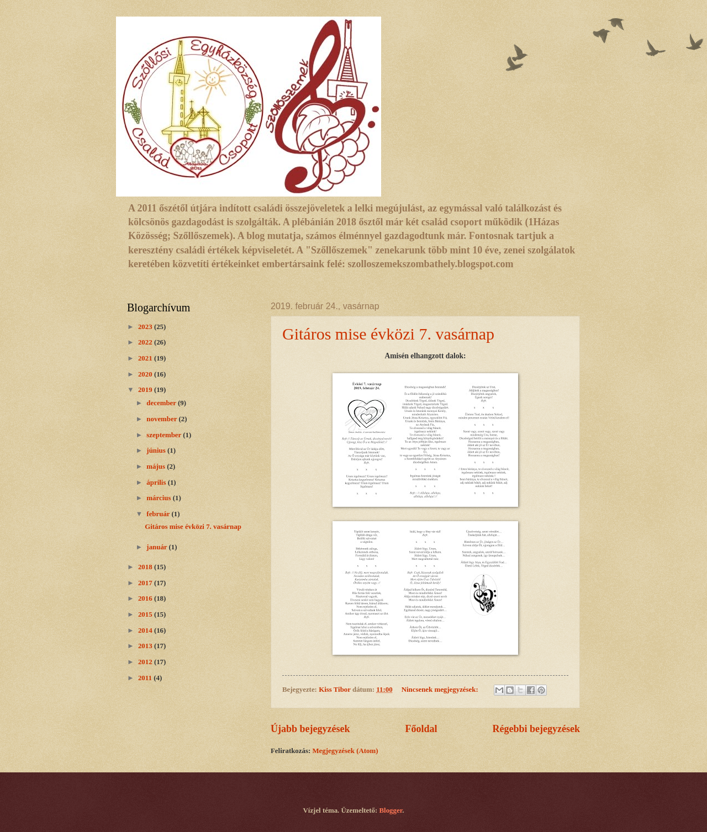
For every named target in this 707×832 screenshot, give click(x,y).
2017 (146, 583)
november (162, 419)
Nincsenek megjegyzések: (441, 689)
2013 (146, 646)
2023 (146, 327)
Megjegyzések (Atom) (345, 751)
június (156, 450)
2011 (146, 678)
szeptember (164, 435)
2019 (146, 390)
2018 (146, 567)
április (156, 482)
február (158, 514)
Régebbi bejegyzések (536, 728)
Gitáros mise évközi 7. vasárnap (388, 334)
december (162, 403)
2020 (146, 374)
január (157, 547)
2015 (146, 614)
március (159, 498)
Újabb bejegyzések (310, 728)
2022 (146, 342)
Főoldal (421, 728)
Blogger (391, 810)
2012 (146, 662)
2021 (146, 358)
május (156, 466)
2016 (146, 598)
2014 (146, 630)
